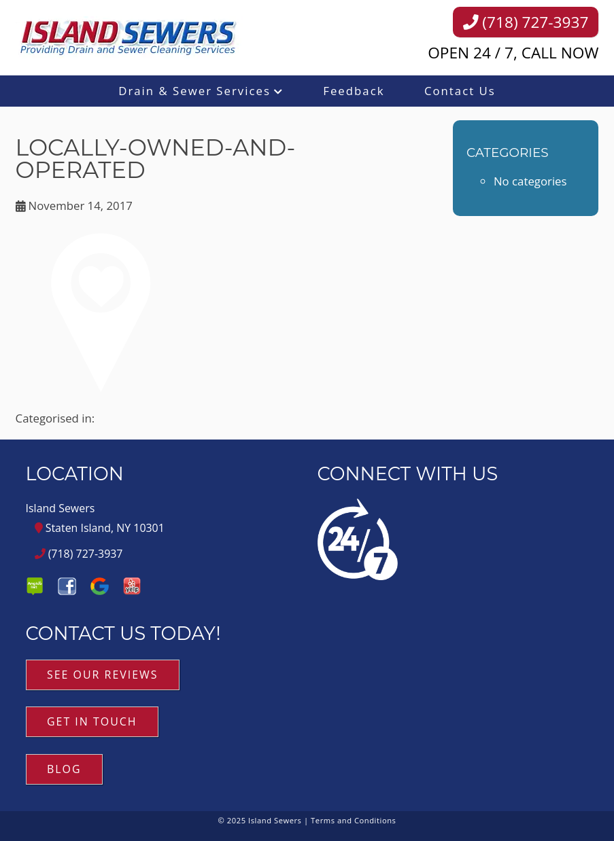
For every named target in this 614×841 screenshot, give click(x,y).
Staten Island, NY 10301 (100, 527)
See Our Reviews (102, 674)
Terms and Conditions (353, 820)
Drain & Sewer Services (194, 91)
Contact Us (460, 91)
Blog (64, 769)
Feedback (353, 91)
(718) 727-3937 (526, 22)
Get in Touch (92, 721)
